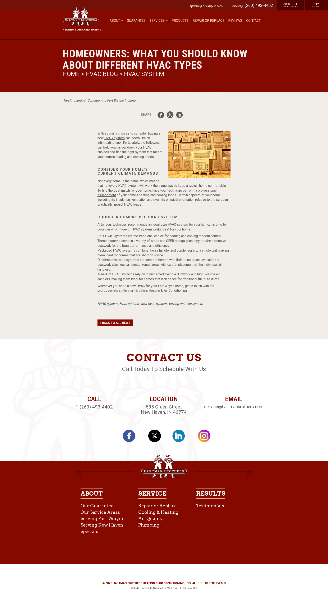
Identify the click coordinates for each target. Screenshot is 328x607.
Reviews (235, 21)
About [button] (116, 21)
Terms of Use (190, 588)
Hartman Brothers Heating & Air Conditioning (154, 291)
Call (235, 6)
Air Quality (150, 518)
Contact (253, 21)
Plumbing (148, 525)
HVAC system (114, 138)
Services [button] (158, 21)
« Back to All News (115, 323)
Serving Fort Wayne (102, 518)
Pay (316, 5)
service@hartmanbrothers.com (233, 406)
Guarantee (136, 21)
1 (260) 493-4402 (94, 407)
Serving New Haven (102, 525)
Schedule (290, 5)
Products (180, 21)
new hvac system (154, 304)
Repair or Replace (208, 21)
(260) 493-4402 (259, 5)
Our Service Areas (100, 512)
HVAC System (144, 74)
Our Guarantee (97, 505)
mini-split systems (125, 260)
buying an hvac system (186, 304)
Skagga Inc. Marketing (165, 588)
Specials (89, 531)
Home (72, 74)
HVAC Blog (102, 74)
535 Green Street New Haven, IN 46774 (164, 409)
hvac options (129, 304)
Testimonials (210, 505)
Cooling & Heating (158, 512)
